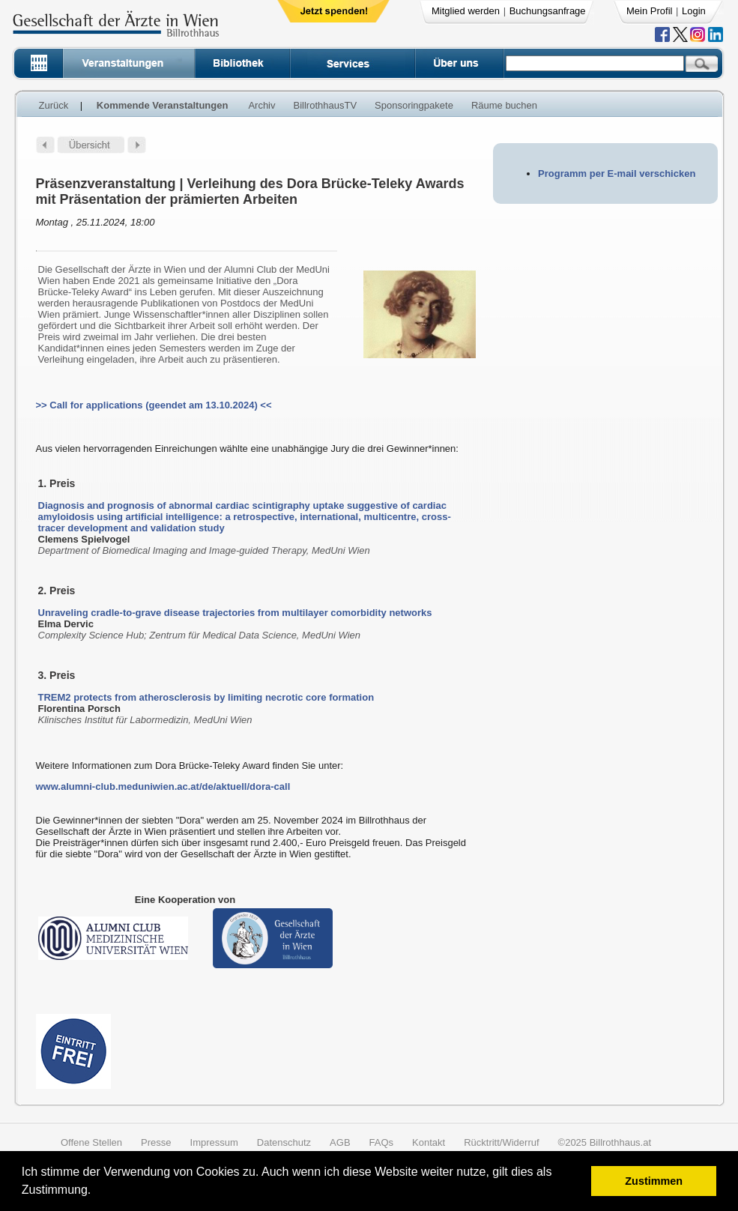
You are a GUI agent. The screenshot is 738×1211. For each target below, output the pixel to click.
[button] (96, 1192)
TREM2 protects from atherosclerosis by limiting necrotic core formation (206, 697)
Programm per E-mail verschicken (616, 173)
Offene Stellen (91, 1142)
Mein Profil (649, 10)
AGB (340, 1142)
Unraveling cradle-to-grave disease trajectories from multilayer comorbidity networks (235, 612)
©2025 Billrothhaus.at (605, 1142)
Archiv (261, 105)
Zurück (54, 105)
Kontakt (428, 1142)
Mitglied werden (466, 10)
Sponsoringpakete (414, 105)
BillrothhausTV (325, 105)
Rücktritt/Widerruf (501, 1142)
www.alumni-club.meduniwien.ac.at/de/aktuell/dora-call (163, 786)
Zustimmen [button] (654, 1181)
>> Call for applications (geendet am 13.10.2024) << (154, 405)
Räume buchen (504, 105)
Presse (156, 1142)
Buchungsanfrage (547, 10)
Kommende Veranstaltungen (163, 105)
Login (694, 10)
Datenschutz (284, 1142)
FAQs (381, 1142)
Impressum (214, 1142)
